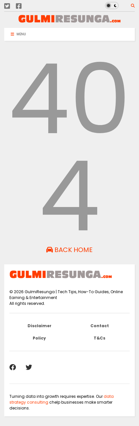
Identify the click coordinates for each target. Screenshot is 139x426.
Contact (99, 325)
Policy (39, 338)
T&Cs (99, 338)
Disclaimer (40, 325)
